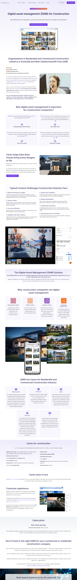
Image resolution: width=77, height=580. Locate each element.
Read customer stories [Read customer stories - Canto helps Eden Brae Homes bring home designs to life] (12, 175)
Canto (16, 448)
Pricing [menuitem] (39, 2)
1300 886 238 (62, 2)
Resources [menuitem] (34, 2)
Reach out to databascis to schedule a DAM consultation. (38, 565)
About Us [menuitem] (19, 2)
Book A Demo (71, 2)
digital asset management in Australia (19, 81)
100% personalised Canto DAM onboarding (27, 500)
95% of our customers (14, 479)
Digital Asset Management (28, 86)
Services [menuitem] (43, 2)
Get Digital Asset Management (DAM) (38, 24)
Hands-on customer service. (14, 501)
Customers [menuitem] (30, 2)
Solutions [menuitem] (23, 2)
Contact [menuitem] (47, 2)
